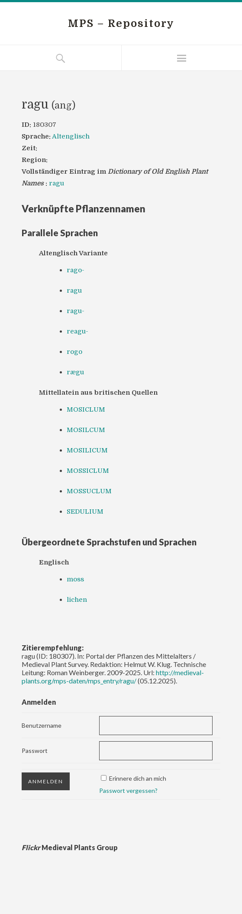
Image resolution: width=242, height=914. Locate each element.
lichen (77, 600)
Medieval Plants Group (70, 847)
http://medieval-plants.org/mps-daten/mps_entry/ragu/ (113, 676)
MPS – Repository (121, 23)
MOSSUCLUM (89, 491)
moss (75, 579)
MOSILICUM (87, 450)
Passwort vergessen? (128, 790)
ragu (56, 183)
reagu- (77, 331)
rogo (74, 352)
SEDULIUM (85, 511)
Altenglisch (71, 136)
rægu (75, 372)
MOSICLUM (86, 409)
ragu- (75, 311)
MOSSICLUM (88, 471)
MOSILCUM (86, 430)
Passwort (35, 750)
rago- (75, 270)
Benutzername (41, 725)
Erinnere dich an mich (137, 778)
